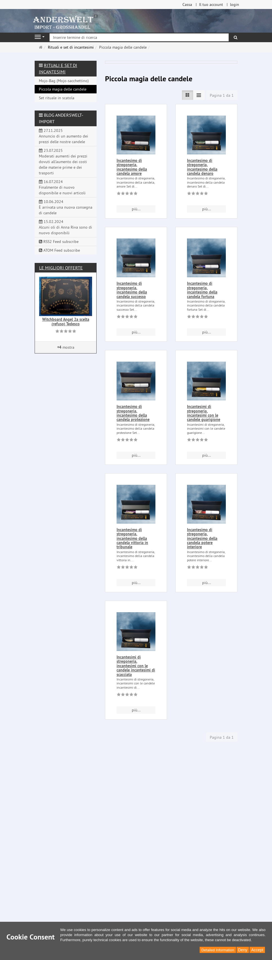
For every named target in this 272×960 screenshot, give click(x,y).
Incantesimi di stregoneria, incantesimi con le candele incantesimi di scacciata (136, 666)
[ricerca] (235, 37)
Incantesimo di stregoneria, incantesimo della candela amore (132, 167)
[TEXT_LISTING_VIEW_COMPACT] (199, 95)
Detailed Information (217, 950)
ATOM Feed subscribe (59, 250)
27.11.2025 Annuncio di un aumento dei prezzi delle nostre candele (63, 136)
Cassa (187, 4)
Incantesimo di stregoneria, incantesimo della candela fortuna (202, 290)
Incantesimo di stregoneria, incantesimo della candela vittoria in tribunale (132, 538)
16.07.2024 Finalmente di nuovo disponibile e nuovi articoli (62, 187)
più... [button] (136, 208)
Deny (243, 950)
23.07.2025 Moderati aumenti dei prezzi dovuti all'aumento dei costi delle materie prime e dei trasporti (63, 161)
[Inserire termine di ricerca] (139, 37)
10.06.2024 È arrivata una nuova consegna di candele (65, 207)
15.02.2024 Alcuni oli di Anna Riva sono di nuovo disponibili (65, 227)
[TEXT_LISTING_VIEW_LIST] (187, 95)
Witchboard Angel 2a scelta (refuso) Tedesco (65, 321)
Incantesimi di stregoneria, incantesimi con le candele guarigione (203, 413)
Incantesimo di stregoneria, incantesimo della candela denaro (202, 167)
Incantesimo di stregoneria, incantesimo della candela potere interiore (202, 538)
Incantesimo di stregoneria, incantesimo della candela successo (132, 290)
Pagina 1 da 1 (222, 95)
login (234, 4)
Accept (257, 950)
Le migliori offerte (61, 268)
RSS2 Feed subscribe (59, 241)
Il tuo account (211, 4)
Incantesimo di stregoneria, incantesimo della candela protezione (133, 413)
